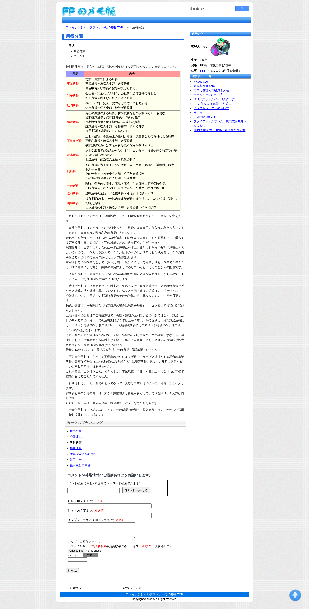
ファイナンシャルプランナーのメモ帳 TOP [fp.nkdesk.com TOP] (94, 27)
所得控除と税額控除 (83, 454)
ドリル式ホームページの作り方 (214, 99)
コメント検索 (74, 483)
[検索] (210, 8)
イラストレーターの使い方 (211, 108)
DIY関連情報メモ (205, 117)
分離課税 (76, 436)
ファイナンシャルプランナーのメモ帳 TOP (154, 597)
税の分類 (76, 431)
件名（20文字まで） (86, 510)
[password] (77, 562)
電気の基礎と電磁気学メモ (211, 90)
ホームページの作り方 (208, 94)
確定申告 (76, 459)
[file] (93, 554)
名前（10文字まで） (86, 501)
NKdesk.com (202, 81)
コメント (79, 56)
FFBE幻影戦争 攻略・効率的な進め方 (219, 130)
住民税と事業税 (80, 465)
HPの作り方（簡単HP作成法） (214, 103)
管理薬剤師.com (204, 86)
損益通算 (76, 448)
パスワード (83, 558)
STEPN (204, 70)
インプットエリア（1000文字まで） (96, 520)
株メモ (198, 112)
